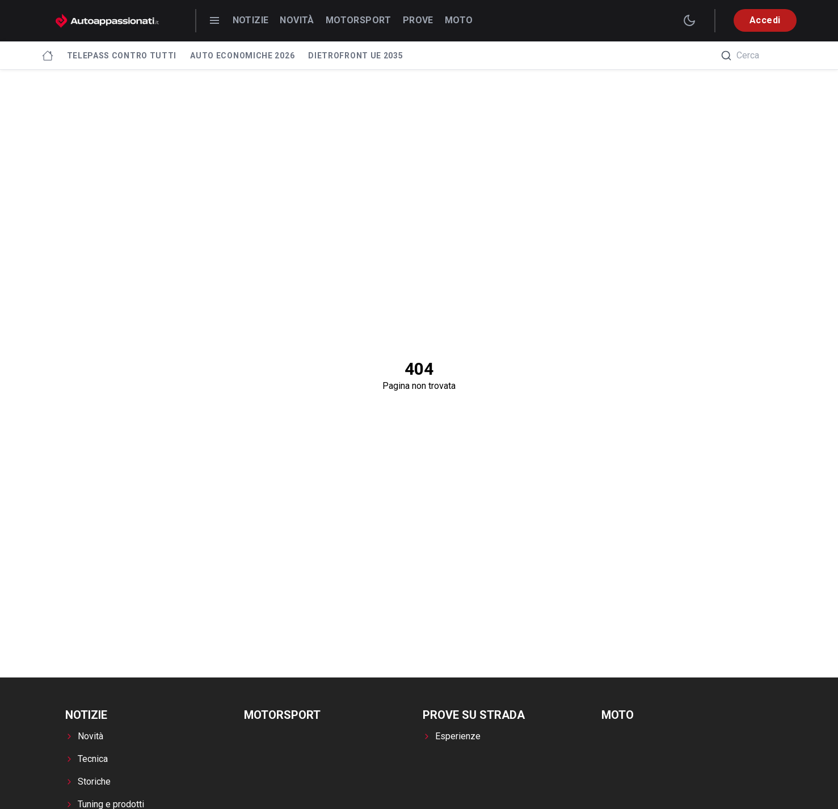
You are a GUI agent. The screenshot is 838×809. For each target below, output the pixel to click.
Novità (297, 20)
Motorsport (358, 20)
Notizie (251, 20)
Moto (459, 20)
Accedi (764, 20)
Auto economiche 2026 (242, 56)
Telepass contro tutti (122, 56)
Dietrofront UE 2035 (355, 56)
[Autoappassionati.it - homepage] (107, 20)
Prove (418, 20)
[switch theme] (689, 20)
